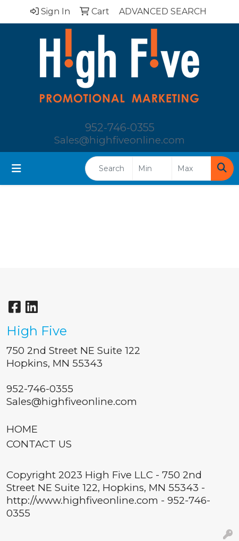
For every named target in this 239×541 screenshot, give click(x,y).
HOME (22, 429)
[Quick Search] (109, 168)
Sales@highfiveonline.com (119, 140)
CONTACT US (39, 444)
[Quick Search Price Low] (152, 168)
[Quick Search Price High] (191, 168)
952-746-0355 (120, 127)
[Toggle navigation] (16, 168)
